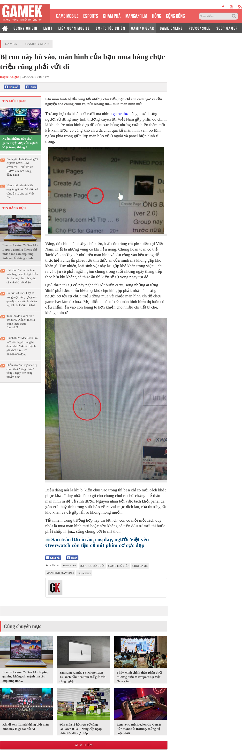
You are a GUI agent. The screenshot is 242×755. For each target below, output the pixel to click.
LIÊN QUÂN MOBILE (74, 27)
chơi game (140, 565)
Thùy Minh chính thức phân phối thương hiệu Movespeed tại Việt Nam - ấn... (139, 677)
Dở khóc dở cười (92, 565)
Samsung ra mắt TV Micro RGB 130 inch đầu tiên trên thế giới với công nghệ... (83, 677)
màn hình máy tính (60, 572)
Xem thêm (84, 745)
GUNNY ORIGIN (26, 27)
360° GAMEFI (227, 27)
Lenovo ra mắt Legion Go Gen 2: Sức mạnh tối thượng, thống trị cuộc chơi (139, 729)
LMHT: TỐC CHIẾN (110, 27)
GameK (11, 44)
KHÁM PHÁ (112, 15)
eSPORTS (90, 15)
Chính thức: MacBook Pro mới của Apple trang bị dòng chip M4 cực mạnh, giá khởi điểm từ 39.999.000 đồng (22, 346)
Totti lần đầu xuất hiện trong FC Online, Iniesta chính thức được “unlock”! (21, 321)
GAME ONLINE (171, 27)
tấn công (84, 573)
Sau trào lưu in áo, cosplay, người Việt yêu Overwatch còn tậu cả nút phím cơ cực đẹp (97, 542)
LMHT (48, 27)
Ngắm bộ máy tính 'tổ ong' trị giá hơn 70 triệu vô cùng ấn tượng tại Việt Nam (22, 191)
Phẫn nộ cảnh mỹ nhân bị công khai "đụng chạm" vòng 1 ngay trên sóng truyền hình (22, 371)
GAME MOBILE (67, 15)
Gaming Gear (37, 44)
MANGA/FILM (136, 15)
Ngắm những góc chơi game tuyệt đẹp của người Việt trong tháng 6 (20, 143)
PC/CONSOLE (200, 27)
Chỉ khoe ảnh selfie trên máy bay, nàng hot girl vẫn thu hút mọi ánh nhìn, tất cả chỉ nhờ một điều (22, 276)
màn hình (69, 565)
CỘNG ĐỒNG (175, 15)
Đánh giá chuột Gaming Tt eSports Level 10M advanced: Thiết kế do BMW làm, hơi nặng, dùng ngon (22, 167)
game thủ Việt (118, 565)
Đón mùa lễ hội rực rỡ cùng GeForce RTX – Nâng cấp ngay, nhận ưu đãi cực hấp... (81, 729)
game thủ (121, 113)
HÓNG (156, 15)
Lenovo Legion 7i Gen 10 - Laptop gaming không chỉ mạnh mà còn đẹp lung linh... (25, 676)
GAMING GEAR (142, 27)
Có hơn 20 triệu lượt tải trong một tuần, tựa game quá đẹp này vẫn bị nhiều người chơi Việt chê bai (22, 299)
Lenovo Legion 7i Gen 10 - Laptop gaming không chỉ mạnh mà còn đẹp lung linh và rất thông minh (20, 251)
